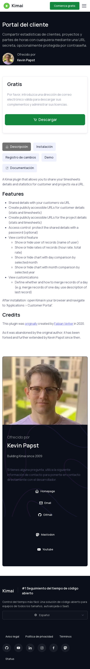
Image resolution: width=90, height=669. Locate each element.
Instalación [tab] (44, 146)
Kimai (13, 5)
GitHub (45, 515)
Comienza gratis (64, 6)
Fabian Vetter (63, 323)
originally (31, 323)
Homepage (45, 491)
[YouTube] (18, 648)
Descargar (45, 119)
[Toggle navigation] (84, 5)
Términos (65, 636)
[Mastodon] (65, 648)
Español (42, 615)
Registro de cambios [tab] (20, 157)
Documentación (19, 168)
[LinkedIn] (30, 648)
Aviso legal (12, 636)
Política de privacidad (39, 636)
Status (9, 659)
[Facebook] (53, 648)
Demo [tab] (49, 157)
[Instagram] (42, 648)
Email (45, 503)
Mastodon (45, 535)
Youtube (45, 549)
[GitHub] (6, 648)
